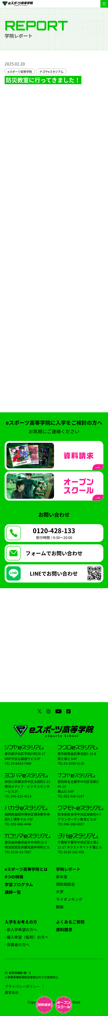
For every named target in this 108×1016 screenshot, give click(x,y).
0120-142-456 (74, 851)
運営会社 (12, 992)
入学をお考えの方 (21, 922)
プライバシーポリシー (22, 986)
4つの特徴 (14, 876)
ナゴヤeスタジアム (51, 71)
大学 (60, 891)
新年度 (61, 876)
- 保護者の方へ (17, 944)
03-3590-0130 (74, 763)
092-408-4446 (21, 824)
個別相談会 (65, 884)
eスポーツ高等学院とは (26, 869)
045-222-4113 (21, 796)
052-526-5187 (74, 796)
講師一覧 (13, 892)
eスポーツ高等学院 (20, 71)
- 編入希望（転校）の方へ (27, 937)
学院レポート (68, 869)
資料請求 (64, 929)
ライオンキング (69, 899)
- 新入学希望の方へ (21, 929)
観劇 (60, 906)
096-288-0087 (74, 824)
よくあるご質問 (70, 922)
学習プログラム (19, 884)
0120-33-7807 (21, 851)
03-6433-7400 (21, 763)
